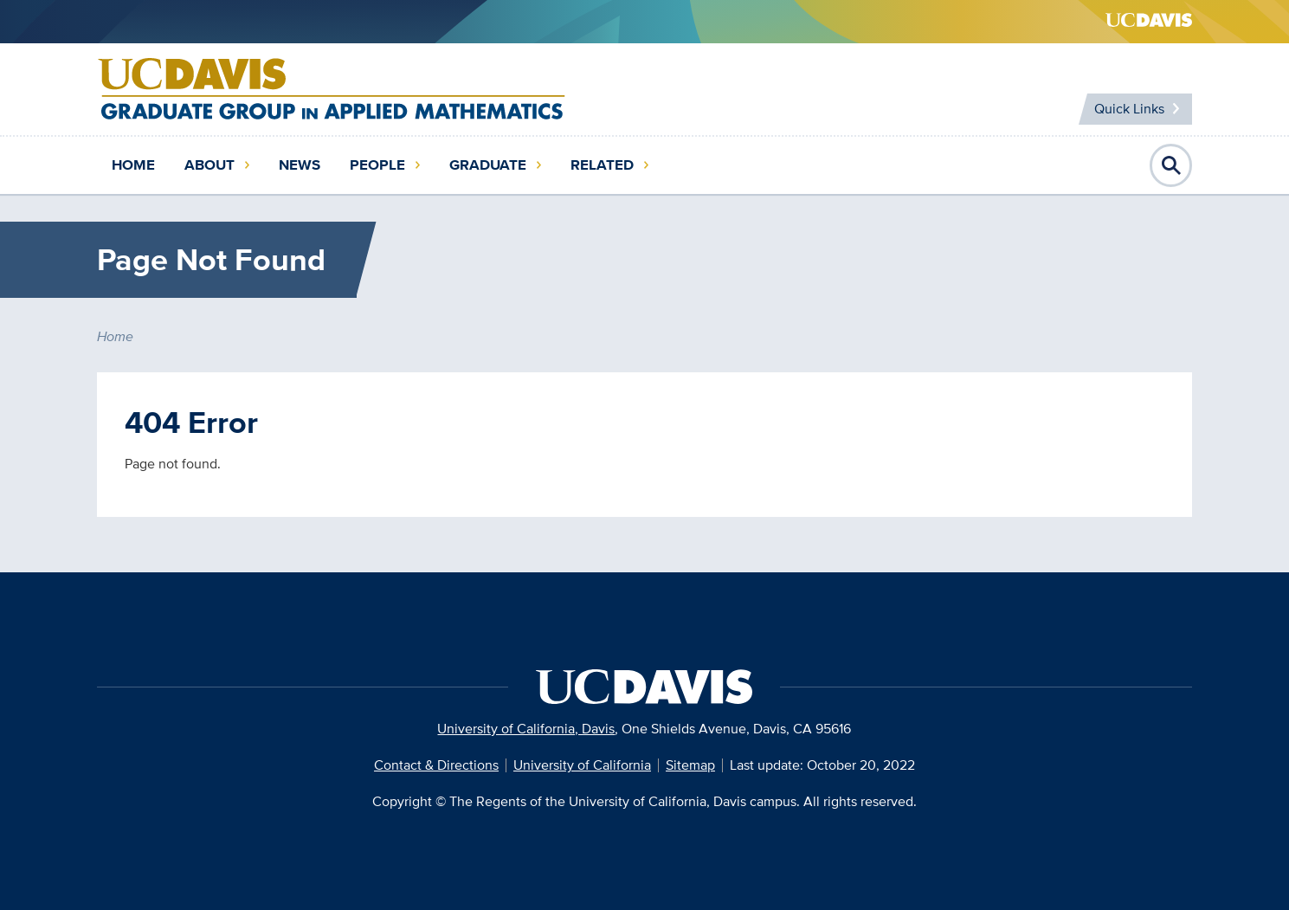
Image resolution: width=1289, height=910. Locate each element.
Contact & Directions (436, 765)
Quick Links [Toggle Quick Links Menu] (1129, 109)
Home (133, 165)
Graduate (487, 165)
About (209, 165)
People (377, 165)
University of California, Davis (526, 729)
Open (1171, 165)
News (299, 165)
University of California (582, 765)
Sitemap (690, 765)
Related (602, 165)
